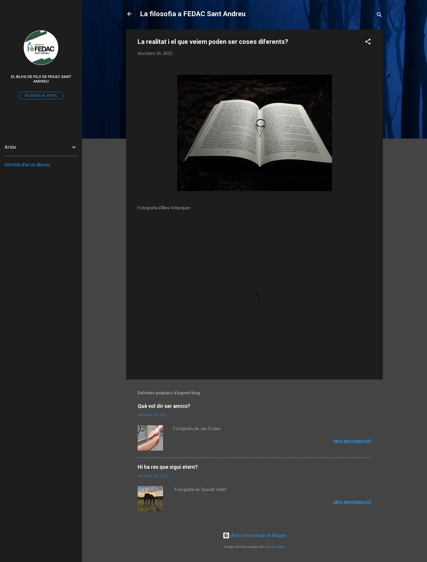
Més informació (352, 441)
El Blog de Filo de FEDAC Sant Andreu (41, 78)
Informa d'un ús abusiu (27, 164)
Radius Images (275, 547)
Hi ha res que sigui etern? (168, 467)
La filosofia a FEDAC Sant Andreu (193, 14)
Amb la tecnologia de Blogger (254, 535)
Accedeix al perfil (41, 96)
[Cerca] (379, 16)
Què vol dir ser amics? (164, 406)
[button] (367, 42)
